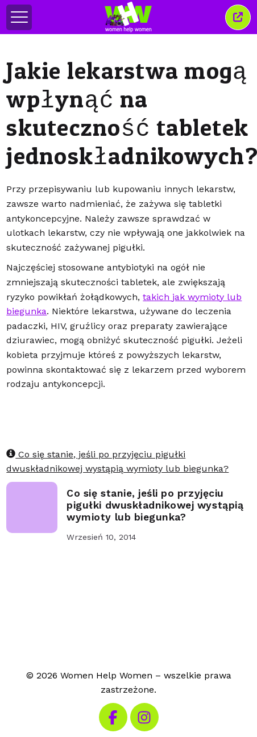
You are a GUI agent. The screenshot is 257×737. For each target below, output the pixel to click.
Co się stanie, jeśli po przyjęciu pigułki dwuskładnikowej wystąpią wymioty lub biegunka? (155, 505)
